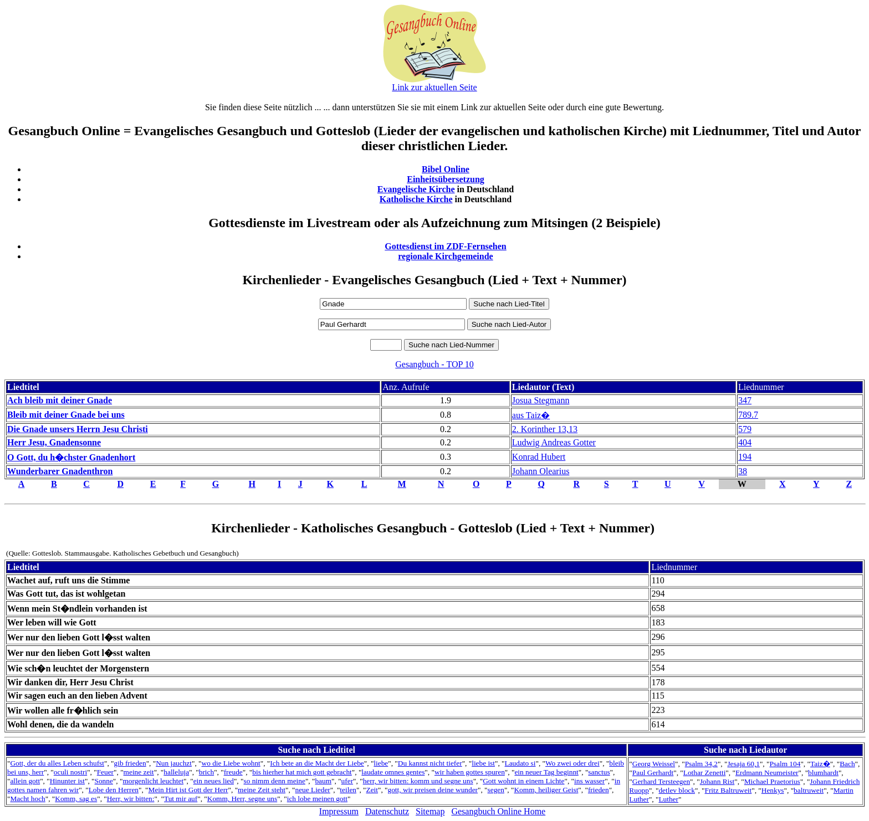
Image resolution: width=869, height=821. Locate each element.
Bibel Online (445, 169)
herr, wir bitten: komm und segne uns (418, 781)
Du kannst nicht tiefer (430, 763)
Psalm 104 (784, 764)
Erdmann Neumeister (767, 772)
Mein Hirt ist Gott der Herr (188, 790)
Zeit (372, 790)
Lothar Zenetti (704, 772)
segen (496, 790)
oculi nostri (70, 772)
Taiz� (820, 764)
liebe (381, 763)
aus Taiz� (531, 415)
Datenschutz (387, 811)
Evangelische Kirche (416, 189)
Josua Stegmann (541, 400)
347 (745, 400)
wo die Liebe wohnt (231, 763)
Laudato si (520, 763)
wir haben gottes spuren (469, 772)
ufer (347, 781)
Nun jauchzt (174, 763)
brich (206, 772)
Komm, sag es (76, 798)
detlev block (676, 790)
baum (323, 781)
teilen (348, 790)
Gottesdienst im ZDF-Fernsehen (446, 246)
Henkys (772, 790)
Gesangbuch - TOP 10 (434, 364)
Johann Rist (717, 781)
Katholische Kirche (416, 199)
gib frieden (130, 763)
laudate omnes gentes (393, 772)
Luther (668, 799)
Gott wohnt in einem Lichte (523, 781)
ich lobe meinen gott (317, 798)
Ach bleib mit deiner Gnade (59, 400)
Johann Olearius (541, 471)
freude (233, 772)
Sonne (104, 781)
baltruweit (809, 790)
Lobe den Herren (114, 790)
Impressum (339, 811)
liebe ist (483, 763)
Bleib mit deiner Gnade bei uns (66, 414)
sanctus (599, 772)
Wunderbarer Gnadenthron (60, 471)
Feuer (105, 772)
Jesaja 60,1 (743, 764)
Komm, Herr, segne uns (242, 798)
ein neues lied (213, 781)
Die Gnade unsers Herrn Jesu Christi (77, 429)
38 (742, 471)
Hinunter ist (67, 781)
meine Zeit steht (261, 790)
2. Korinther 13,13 (544, 429)
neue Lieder (312, 790)
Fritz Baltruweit (728, 790)
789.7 (748, 414)
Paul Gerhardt (652, 772)
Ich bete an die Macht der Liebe (317, 763)
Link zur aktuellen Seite (434, 87)
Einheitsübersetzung (445, 179)
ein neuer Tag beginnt (546, 772)
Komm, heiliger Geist (546, 790)
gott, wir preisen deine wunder (433, 790)
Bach (847, 764)
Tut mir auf (180, 798)
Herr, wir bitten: (131, 798)
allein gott (25, 781)
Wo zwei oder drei (572, 763)
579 (745, 429)
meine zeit (139, 772)
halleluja (176, 772)
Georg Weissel (653, 764)
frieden (598, 790)
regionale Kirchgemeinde (445, 256)
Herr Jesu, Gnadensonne (54, 442)
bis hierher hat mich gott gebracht (302, 772)
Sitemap (430, 811)
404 (745, 442)
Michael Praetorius (772, 781)
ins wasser (589, 781)
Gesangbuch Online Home (498, 811)
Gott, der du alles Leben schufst (57, 763)
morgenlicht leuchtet (152, 781)
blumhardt (823, 772)
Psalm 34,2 (701, 764)
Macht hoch (27, 798)
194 (745, 456)
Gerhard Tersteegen (661, 781)
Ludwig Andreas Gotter (554, 442)
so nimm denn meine (274, 781)
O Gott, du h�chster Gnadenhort (71, 457)
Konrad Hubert (538, 456)
